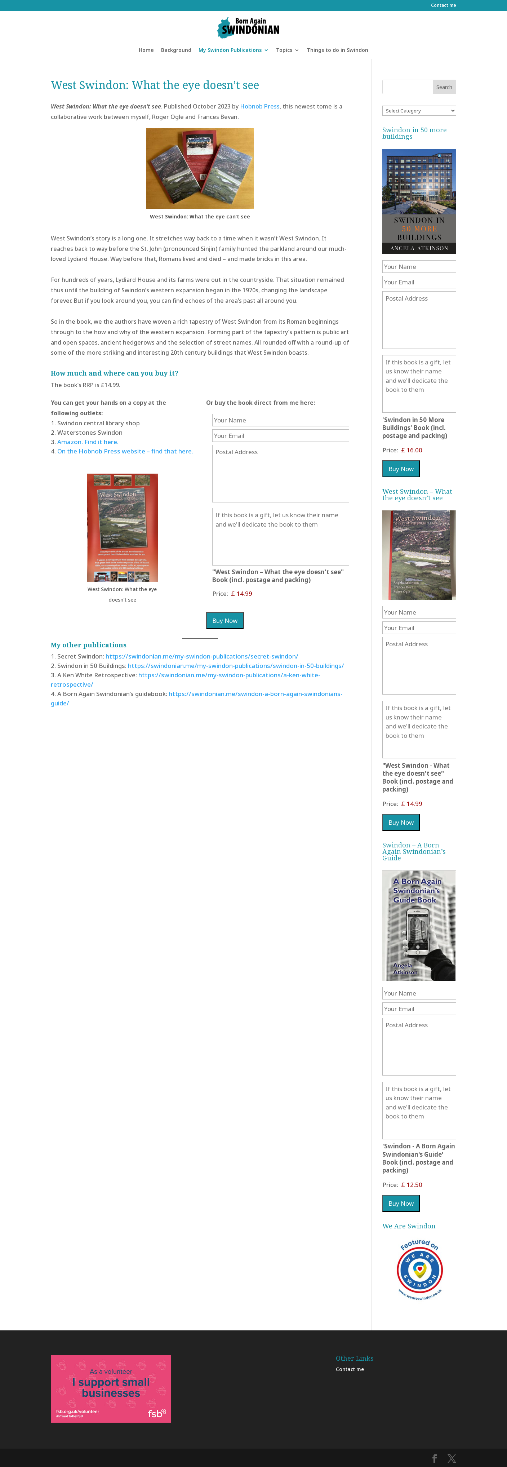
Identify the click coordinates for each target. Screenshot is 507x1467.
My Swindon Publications (230, 50)
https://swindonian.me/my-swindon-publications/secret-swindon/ (202, 656)
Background (176, 50)
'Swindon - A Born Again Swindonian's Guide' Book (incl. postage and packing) (418, 1158)
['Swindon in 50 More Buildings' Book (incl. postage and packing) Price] (418, 450)
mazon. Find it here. (90, 442)
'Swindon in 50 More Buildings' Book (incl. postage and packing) (414, 428)
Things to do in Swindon (337, 50)
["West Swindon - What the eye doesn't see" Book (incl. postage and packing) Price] (264, 593)
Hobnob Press (260, 106)
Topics (284, 50)
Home (146, 50)
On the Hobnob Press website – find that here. (125, 451)
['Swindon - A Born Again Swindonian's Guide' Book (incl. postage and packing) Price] (418, 1185)
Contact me (443, 5)
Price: (220, 593)
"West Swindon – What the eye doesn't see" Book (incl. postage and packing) (278, 576)
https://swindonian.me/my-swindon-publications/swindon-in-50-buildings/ (235, 665)
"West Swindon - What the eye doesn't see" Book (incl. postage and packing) (417, 777)
